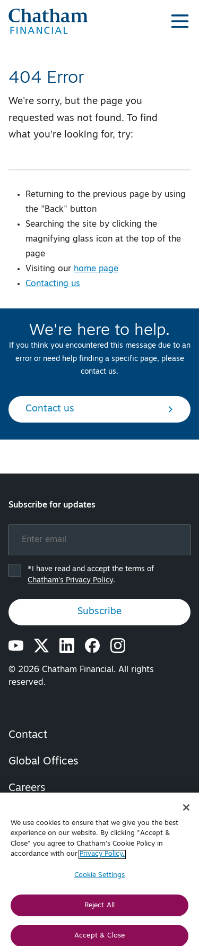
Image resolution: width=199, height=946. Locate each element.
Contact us (99, 409)
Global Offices (43, 761)
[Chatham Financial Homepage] (48, 21)
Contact (27, 735)
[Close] (186, 811)
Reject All (99, 909)
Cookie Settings (99, 879)
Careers (27, 788)
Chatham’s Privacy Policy (70, 580)
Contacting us (52, 284)
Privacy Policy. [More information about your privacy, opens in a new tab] (102, 858)
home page (96, 269)
